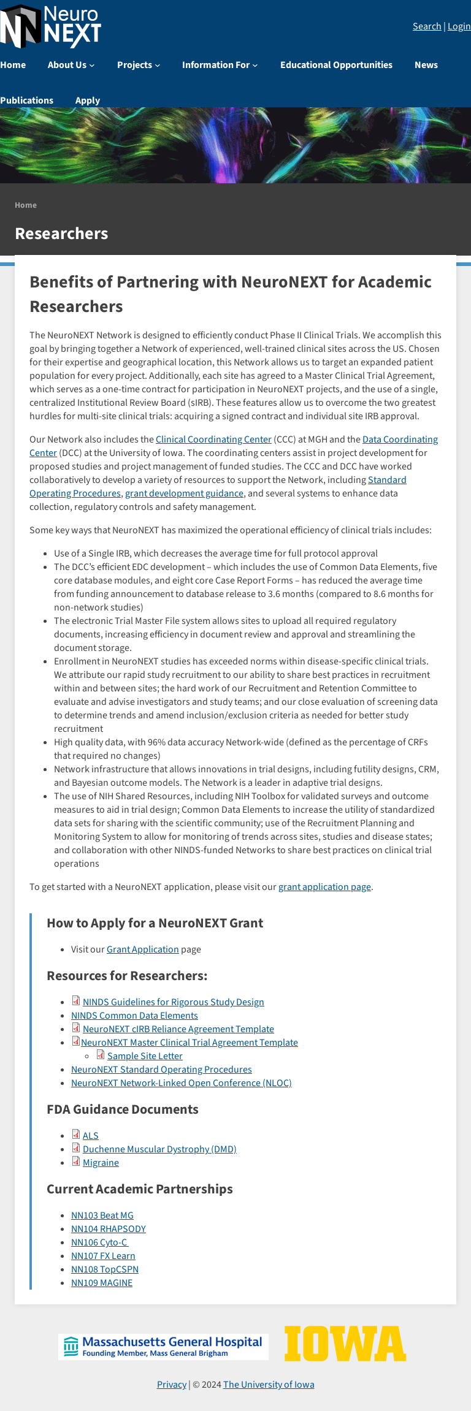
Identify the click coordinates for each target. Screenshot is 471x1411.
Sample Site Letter (145, 1056)
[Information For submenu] (255, 65)
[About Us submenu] (92, 65)
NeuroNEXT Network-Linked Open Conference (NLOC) (181, 1083)
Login (459, 26)
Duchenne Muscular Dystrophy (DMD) (160, 1149)
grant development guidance (184, 493)
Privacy (171, 1384)
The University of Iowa (269, 1384)
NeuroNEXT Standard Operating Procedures (161, 1069)
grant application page (324, 887)
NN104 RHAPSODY (108, 1229)
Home (26, 205)
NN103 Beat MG (102, 1215)
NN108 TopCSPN (105, 1269)
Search (427, 26)
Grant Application (143, 949)
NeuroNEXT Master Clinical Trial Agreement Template (189, 1042)
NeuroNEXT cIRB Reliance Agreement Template (178, 1029)
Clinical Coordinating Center (214, 439)
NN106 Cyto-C (100, 1242)
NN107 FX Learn (103, 1256)
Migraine (101, 1162)
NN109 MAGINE (101, 1283)
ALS (91, 1136)
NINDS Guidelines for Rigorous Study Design (173, 1002)
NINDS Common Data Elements (134, 1015)
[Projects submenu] (158, 65)
